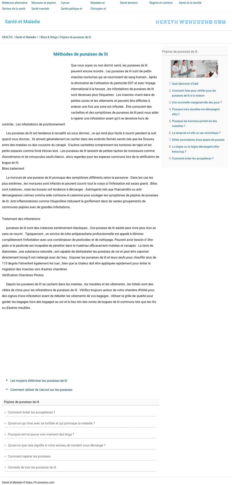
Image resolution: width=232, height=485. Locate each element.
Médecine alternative (15, 2)
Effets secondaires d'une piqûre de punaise (198, 139)
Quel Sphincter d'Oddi (185, 83)
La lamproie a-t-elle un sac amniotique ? (196, 132)
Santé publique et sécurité (71, 11)
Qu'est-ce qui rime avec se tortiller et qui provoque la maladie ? (51, 423)
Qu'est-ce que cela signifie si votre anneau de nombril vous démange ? (56, 445)
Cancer (65, 2)
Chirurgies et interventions (98, 11)
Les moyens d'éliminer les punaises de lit (38, 381)
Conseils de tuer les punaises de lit (32, 467)
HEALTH (7, 37)
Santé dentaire (129, 2)
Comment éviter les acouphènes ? (31, 412)
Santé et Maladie (22, 21)
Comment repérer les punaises (29, 456)
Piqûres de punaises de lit (75, 37)
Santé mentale (40, 8)
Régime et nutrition (161, 2)
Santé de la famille (190, 2)
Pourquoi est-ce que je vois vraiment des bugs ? (41, 434)
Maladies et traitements (97, 5)
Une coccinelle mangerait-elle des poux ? (197, 102)
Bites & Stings (49, 37)
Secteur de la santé (13, 8)
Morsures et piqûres (43, 2)
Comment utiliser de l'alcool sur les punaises (41, 390)
